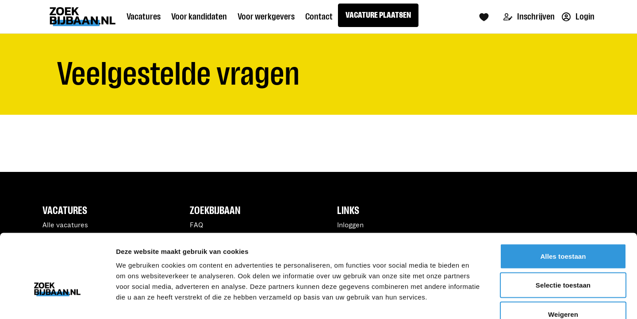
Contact (319, 16)
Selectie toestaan (563, 232)
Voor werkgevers (266, 16)
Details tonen (478, 301)
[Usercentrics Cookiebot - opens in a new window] (57, 301)
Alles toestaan (563, 202)
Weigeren (563, 261)
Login (578, 16)
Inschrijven (529, 16)
